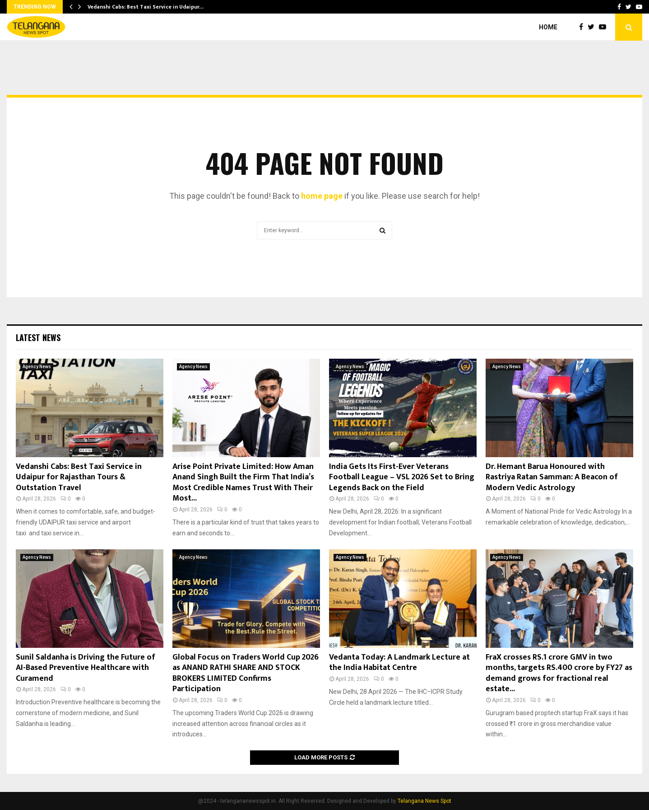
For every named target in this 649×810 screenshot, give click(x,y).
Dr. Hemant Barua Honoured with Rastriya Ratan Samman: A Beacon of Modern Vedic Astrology (552, 477)
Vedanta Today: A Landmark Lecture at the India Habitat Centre (399, 662)
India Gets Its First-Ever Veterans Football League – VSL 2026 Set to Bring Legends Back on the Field (401, 477)
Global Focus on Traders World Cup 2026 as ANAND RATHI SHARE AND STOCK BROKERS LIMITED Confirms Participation (245, 673)
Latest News (38, 337)
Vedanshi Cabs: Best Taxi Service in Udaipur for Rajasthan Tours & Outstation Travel (79, 477)
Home (548, 27)
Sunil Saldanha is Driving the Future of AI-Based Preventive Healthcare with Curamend (85, 668)
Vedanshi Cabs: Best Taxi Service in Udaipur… (146, 6)
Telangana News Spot (424, 801)
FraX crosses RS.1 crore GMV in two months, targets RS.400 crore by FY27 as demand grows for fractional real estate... (559, 673)
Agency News (37, 366)
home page (322, 196)
